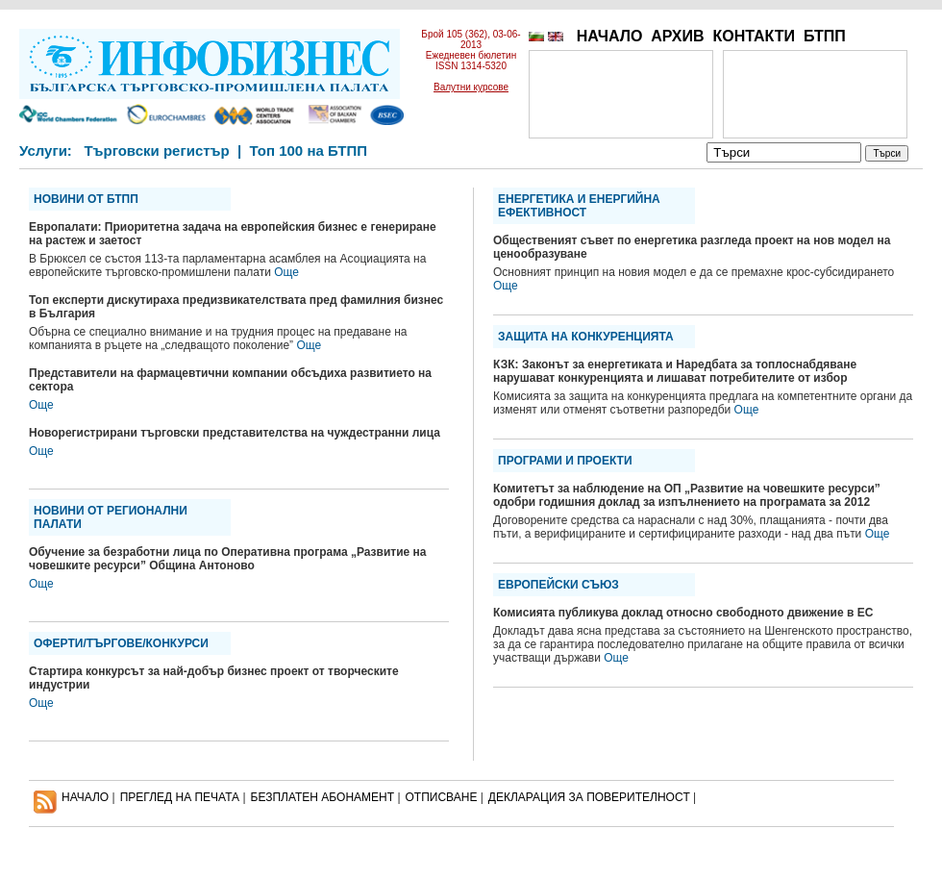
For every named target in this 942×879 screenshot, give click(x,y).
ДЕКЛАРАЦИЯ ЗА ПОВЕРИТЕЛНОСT (589, 797)
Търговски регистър (156, 150)
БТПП (825, 36)
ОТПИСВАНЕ (442, 797)
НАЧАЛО (610, 36)
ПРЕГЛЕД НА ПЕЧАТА (179, 797)
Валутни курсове (471, 87)
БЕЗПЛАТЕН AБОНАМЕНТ (323, 797)
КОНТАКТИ (753, 36)
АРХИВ (677, 36)
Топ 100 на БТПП (309, 150)
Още (286, 272)
